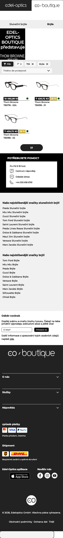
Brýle (50, 24)
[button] (16, 5)
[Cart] (52, 16)
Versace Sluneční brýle (15, 240)
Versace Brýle (10, 280)
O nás (30, 376)
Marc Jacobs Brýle (13, 289)
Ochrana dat (40, 521)
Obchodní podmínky (20, 521)
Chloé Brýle (9, 297)
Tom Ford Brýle (11, 260)
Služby (30, 392)
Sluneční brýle (18, 24)
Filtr (7, 64)
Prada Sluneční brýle (14, 208)
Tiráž (51, 521)
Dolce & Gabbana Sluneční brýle (21, 232)
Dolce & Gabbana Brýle (15, 276)
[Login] (31, 16)
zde (12, 339)
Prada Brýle (9, 268)
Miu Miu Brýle (10, 264)
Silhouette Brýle (11, 293)
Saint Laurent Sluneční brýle (18, 224)
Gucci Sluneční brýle (14, 216)
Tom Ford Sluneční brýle (16, 220)
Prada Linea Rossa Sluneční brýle (21, 228)
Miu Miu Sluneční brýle (15, 212)
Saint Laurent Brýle (13, 284)
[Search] (10, 16)
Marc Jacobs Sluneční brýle (18, 244)
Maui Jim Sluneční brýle (16, 236)
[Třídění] (27, 70)
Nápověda (30, 407)
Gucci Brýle (9, 272)
